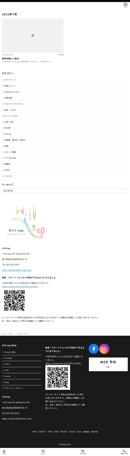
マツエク (8, 176)
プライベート (10, 80)
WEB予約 (94, 432)
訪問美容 (86, 432)
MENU (50, 432)
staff (7, 370)
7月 (25, 334)
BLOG (79, 432)
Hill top (8, 134)
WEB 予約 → (112, 364)
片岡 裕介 (9, 122)
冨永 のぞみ (10, 110)
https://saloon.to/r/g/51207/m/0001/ (20, 286)
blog (11, 334)
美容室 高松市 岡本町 (15, 140)
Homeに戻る (10, 352)
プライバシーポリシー (14, 388)
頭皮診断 (8, 97)
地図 (7, 146)
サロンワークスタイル (14, 104)
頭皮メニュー (10, 86)
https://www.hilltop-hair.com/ (17, 270)
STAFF (56, 432)
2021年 (19, 334)
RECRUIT (64, 432)
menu (7, 364)
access (8, 376)
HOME (34, 432)
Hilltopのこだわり (12, 92)
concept (8, 358)
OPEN (7, 170)
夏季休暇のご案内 (10, 58)
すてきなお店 (10, 158)
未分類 (7, 128)
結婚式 (7, 164)
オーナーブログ (11, 116)
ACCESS (72, 432)
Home (4, 334)
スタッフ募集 (10, 152)
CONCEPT (42, 432)
